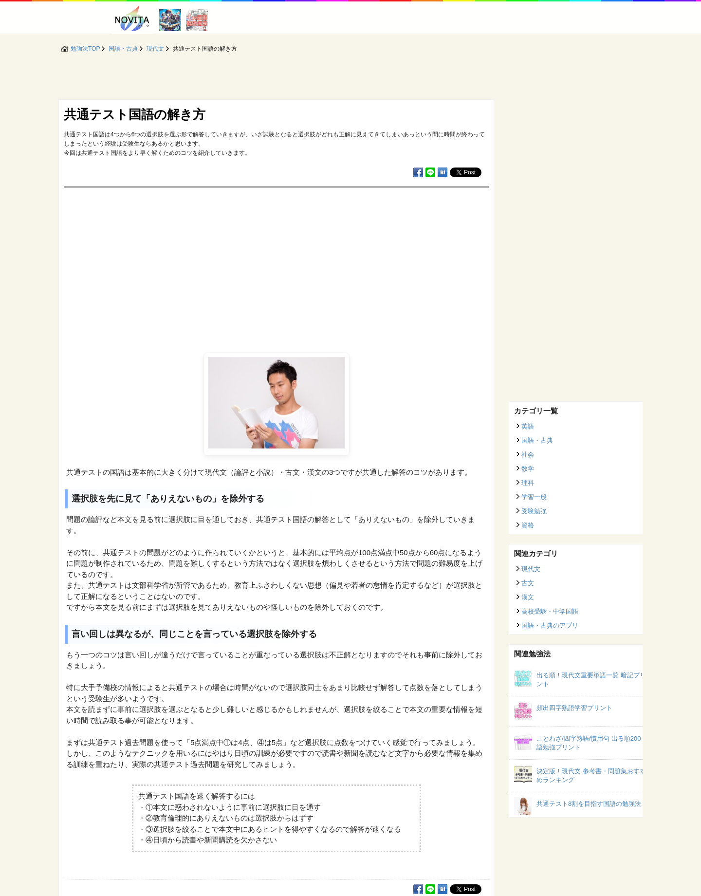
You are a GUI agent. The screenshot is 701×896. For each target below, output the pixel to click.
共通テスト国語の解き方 (134, 114)
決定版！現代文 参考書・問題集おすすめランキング (591, 775)
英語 (527, 426)
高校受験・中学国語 (549, 611)
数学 (527, 468)
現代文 (530, 569)
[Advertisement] (276, 260)
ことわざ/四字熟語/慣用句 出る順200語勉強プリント (588, 743)
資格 (527, 525)
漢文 (527, 597)
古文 (527, 583)
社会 (527, 454)
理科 (527, 482)
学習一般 (534, 497)
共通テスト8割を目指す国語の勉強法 (588, 803)
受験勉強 (534, 511)
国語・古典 (537, 440)
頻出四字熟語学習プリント (574, 707)
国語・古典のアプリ (549, 625)
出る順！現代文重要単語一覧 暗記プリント (591, 680)
